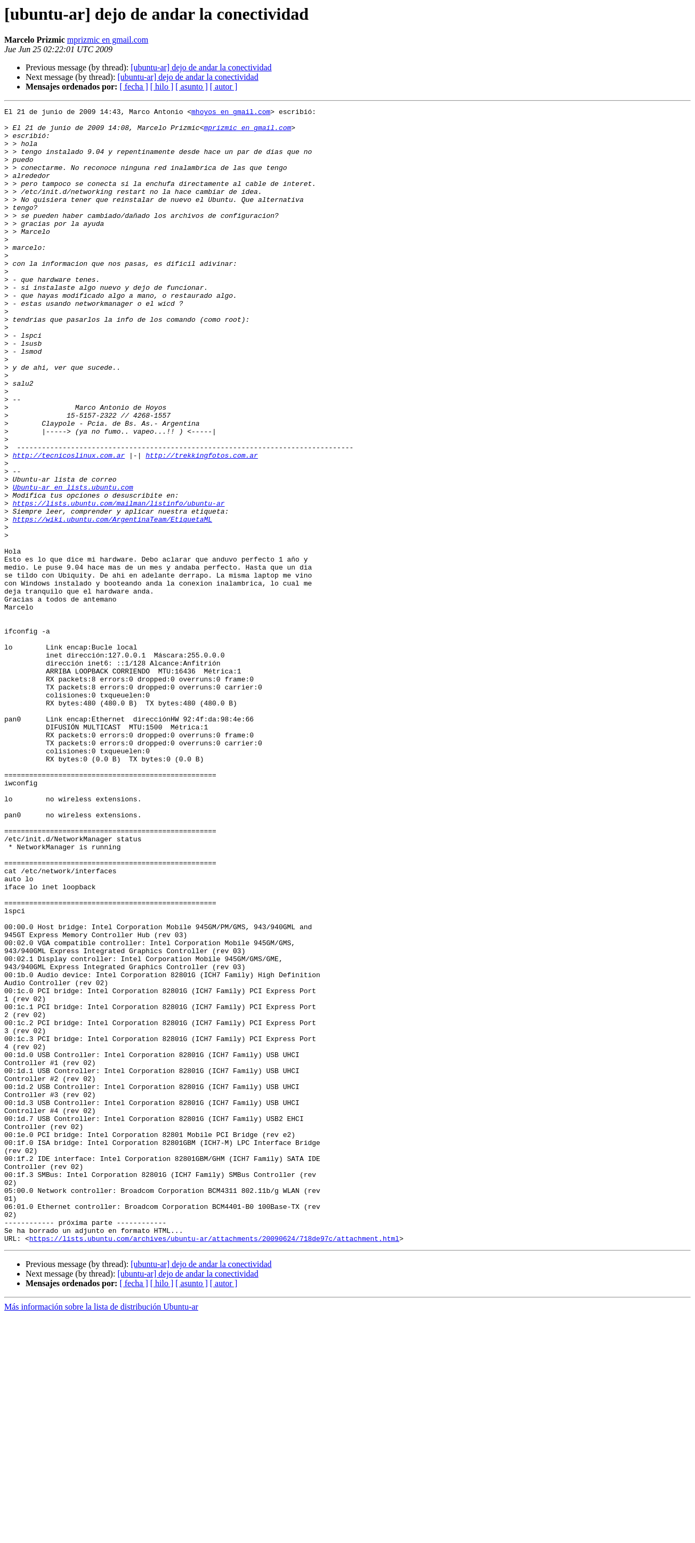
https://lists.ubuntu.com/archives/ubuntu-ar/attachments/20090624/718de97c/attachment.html (214, 1465)
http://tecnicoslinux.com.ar (69, 525)
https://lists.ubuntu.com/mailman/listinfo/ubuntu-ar (119, 583)
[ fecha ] (133, 86)
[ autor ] (224, 86)
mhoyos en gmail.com (230, 113)
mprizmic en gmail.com (107, 39)
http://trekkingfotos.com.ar (202, 525)
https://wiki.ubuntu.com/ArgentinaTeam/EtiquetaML (112, 602)
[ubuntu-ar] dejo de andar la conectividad (201, 67)
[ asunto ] (191, 86)
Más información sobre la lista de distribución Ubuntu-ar (101, 1533)
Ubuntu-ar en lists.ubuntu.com (73, 564)
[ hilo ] (162, 86)
